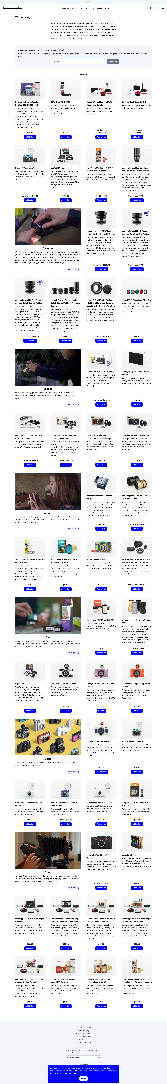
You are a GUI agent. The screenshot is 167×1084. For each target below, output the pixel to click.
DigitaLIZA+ (20, 684)
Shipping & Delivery (83, 1033)
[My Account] (155, 8)
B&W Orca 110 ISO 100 (60, 102)
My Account (83, 1039)
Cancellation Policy (83, 1036)
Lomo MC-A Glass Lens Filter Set (136, 300)
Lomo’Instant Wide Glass (97, 435)
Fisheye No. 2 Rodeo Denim (98, 741)
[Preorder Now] (137, 200)
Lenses (75, 8)
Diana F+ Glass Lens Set (25, 168)
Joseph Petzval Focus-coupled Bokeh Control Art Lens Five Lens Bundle (65, 303)
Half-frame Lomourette (132, 741)
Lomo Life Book (129, 855)
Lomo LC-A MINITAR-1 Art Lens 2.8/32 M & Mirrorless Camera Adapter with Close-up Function (100, 303)
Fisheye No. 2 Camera (63, 684)
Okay (83, 1079)
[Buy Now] (101, 711)
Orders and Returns (84, 1042)
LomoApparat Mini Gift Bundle (99, 371)
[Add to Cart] (30, 137)
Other (108, 8)
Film (92, 8)
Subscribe (112, 61)
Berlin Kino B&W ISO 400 (100, 620)
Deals (99, 8)
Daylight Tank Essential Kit (134, 102)
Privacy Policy (83, 1030)
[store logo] (12, 8)
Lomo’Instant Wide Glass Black (135, 435)
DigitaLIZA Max (57, 168)
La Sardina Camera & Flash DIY (100, 802)
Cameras (65, 8)
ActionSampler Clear (95, 559)
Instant (84, 8)
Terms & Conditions (83, 1027)
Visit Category (73, 269)
